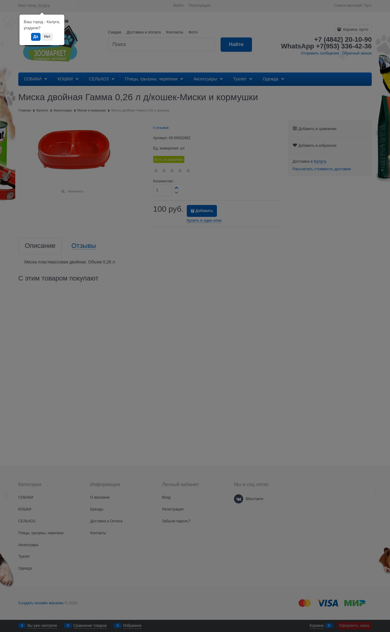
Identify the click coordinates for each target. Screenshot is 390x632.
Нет (47, 36)
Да (36, 36)
